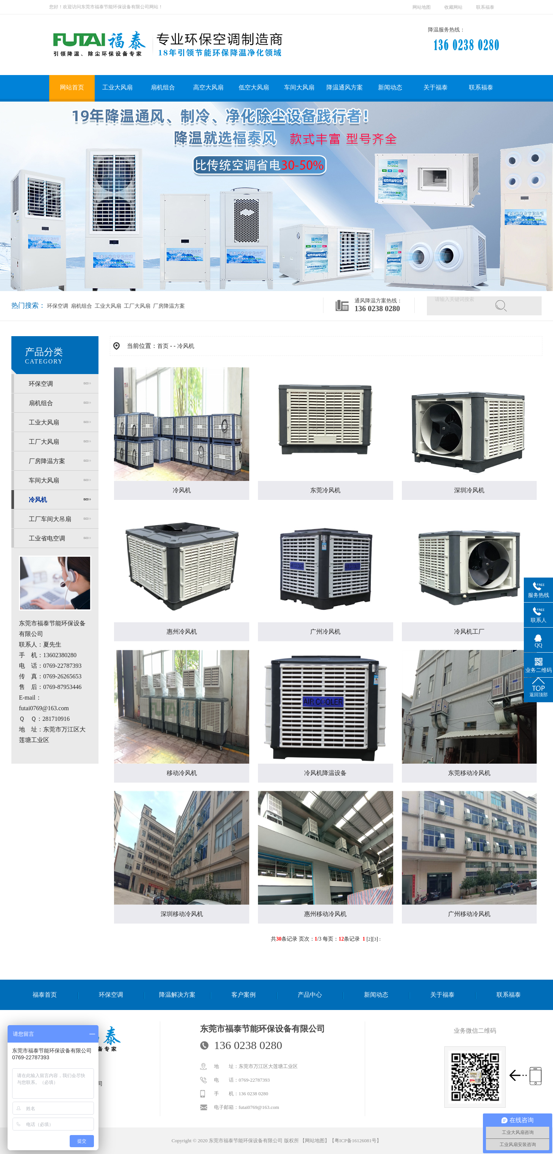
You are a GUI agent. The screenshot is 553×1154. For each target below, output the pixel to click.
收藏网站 (453, 7)
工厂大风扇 (136, 306)
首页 (163, 346)
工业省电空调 (47, 538)
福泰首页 (45, 994)
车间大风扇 (299, 87)
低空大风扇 (254, 87)
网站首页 (72, 87)
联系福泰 (485, 7)
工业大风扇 (117, 87)
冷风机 (38, 499)
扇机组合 (163, 87)
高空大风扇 (208, 87)
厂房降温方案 (168, 306)
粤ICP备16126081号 (355, 1140)
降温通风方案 (344, 87)
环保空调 (57, 306)
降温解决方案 (177, 994)
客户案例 (243, 994)
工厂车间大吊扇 (50, 519)
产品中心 (310, 994)
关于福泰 (435, 87)
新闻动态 (390, 87)
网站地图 (421, 7)
